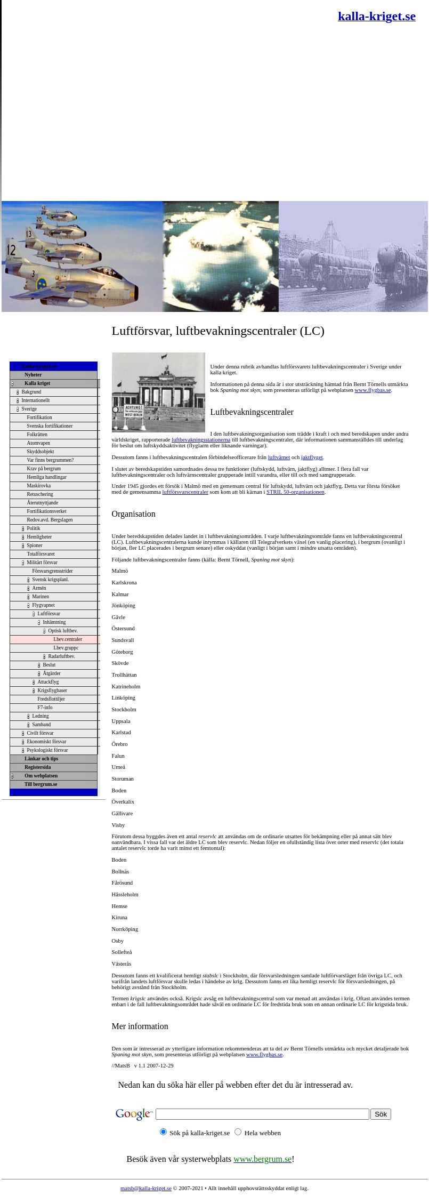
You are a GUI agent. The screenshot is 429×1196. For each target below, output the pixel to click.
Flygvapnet (44, 605)
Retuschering (40, 494)
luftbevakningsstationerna (201, 440)
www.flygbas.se (373, 390)
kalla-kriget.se (39, 366)
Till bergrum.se (40, 784)
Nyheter (32, 375)
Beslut (49, 665)
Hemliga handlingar (47, 477)
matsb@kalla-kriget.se (146, 1188)
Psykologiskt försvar (47, 750)
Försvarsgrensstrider (53, 571)
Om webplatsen (40, 775)
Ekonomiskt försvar (47, 741)
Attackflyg (48, 682)
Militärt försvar (42, 562)
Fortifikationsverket (47, 511)
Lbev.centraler (68, 639)
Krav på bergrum (44, 468)
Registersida (36, 767)
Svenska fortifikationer (50, 426)
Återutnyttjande (43, 502)
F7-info (45, 707)
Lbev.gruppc (66, 648)
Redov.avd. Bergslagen (50, 520)
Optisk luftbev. (63, 630)
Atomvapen (39, 443)
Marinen (41, 596)
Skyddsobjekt (40, 451)
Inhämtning (54, 622)
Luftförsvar (49, 613)
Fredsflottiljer (51, 699)
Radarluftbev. (61, 656)
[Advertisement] (100, 100)
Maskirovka (39, 485)
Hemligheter (39, 537)
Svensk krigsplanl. (51, 579)
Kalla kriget (36, 383)
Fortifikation (39, 417)
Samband (42, 724)
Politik (34, 528)
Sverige (29, 409)
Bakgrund (32, 392)
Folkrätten (37, 434)
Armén (39, 588)
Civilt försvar (40, 733)
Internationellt (36, 400)
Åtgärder (52, 673)
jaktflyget (312, 457)
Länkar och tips (40, 758)
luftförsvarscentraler (185, 492)
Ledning (41, 716)
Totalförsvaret (41, 554)
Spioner (35, 545)
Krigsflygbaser (52, 690)
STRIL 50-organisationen (295, 492)
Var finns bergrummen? (50, 460)
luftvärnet (279, 457)
